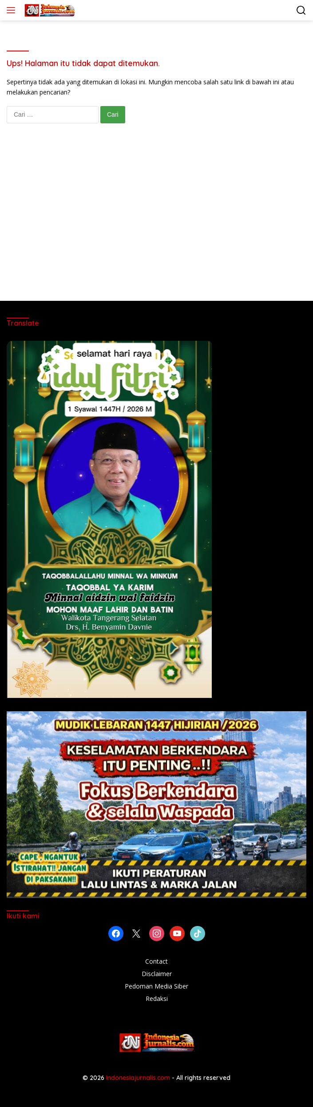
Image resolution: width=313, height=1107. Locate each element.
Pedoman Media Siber (156, 986)
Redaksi (157, 998)
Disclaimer (157, 973)
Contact (156, 961)
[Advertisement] (156, 221)
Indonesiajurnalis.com (139, 1078)
